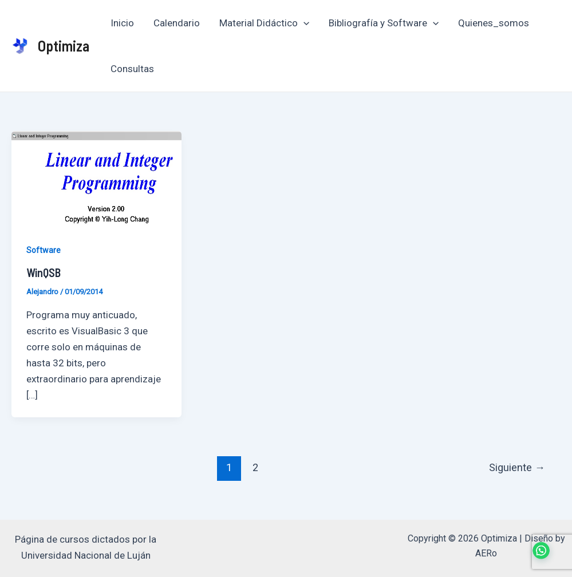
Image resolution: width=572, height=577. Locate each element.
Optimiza (63, 45)
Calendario (176, 23)
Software (43, 250)
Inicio (122, 23)
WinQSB (43, 272)
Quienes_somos (493, 23)
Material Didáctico (264, 23)
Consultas (132, 68)
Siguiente (517, 467)
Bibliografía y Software (384, 23)
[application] (303, 23)
